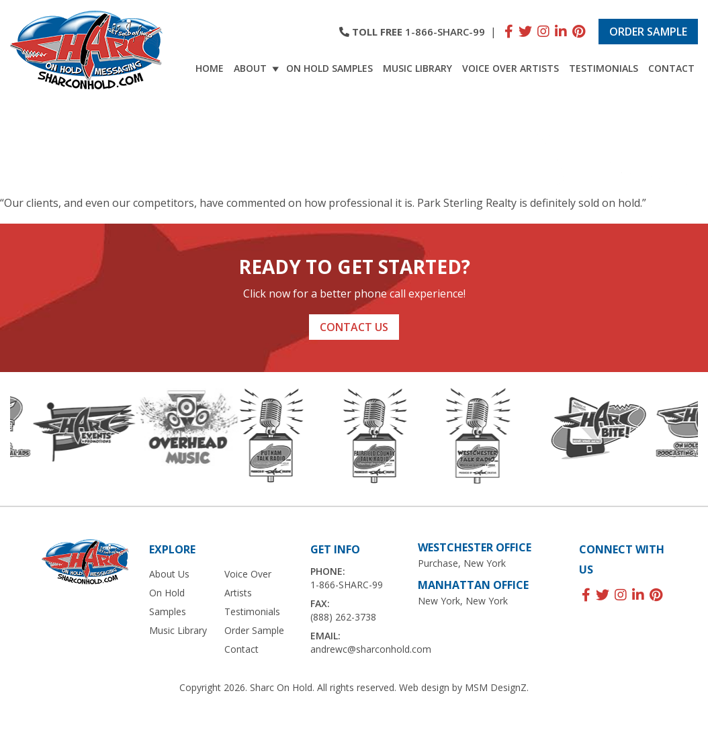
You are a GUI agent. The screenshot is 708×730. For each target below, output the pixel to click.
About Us (169, 573)
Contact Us (354, 327)
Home (209, 68)
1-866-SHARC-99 (445, 31)
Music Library (417, 68)
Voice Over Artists (510, 68)
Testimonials (603, 68)
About (256, 68)
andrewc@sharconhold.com (370, 649)
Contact (671, 68)
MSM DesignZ (496, 687)
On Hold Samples (329, 68)
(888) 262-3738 (343, 616)
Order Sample (648, 31)
